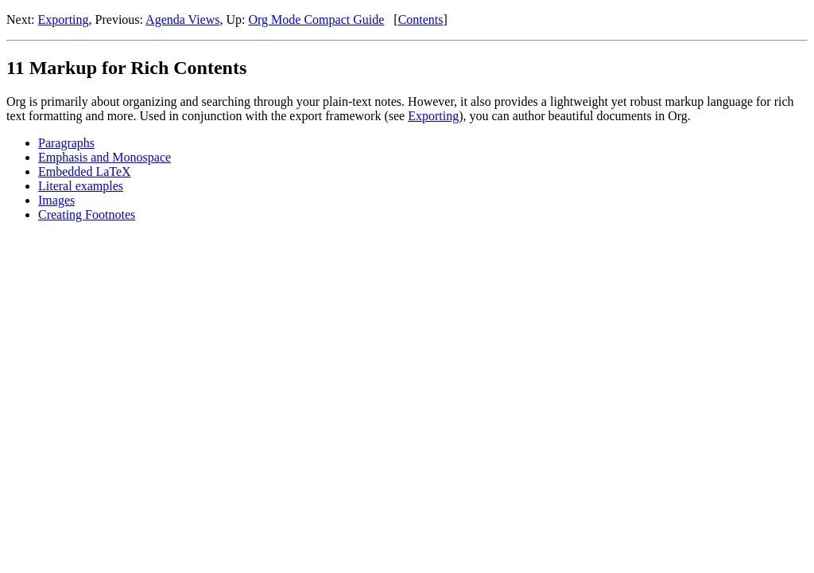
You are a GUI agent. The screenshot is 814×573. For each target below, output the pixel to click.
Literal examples (80, 186)
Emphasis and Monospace (104, 157)
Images (56, 200)
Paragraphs (66, 143)
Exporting (63, 19)
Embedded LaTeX (84, 171)
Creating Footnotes (86, 214)
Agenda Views (182, 19)
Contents (421, 19)
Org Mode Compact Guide (317, 19)
